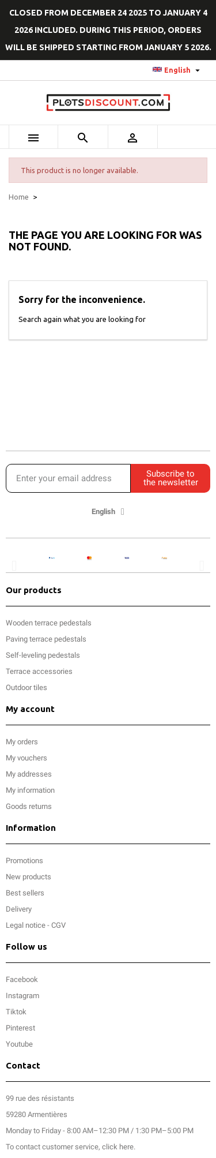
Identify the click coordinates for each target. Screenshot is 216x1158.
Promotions (24, 860)
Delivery (19, 909)
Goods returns (29, 806)
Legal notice (26, 925)
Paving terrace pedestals (46, 639)
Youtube (19, 1044)
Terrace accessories (39, 671)
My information (30, 790)
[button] (14, 566)
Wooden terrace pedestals (49, 623)
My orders (22, 741)
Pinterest (20, 1028)
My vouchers (26, 758)
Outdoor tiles (26, 687)
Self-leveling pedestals (43, 655)
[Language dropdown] (178, 70)
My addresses (29, 774)
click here (118, 1146)
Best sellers (25, 893)
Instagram (22, 995)
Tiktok (16, 1011)
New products (28, 876)
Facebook (22, 979)
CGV (58, 925)
